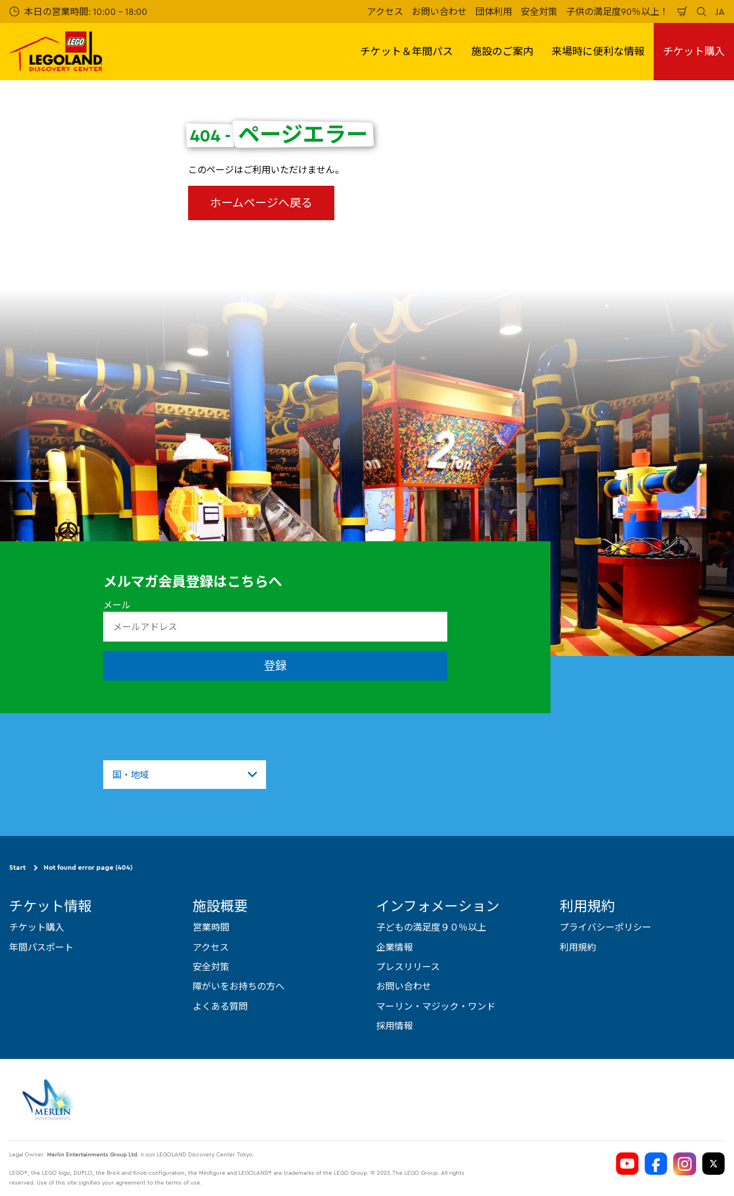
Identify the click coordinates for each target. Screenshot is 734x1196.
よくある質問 (220, 1005)
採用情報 (394, 1025)
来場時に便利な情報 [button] (598, 51)
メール (117, 605)
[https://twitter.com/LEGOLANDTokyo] (713, 1163)
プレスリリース (408, 966)
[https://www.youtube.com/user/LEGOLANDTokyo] (627, 1163)
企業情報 (394, 946)
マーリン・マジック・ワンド (435, 1005)
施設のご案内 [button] (502, 51)
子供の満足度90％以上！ (617, 11)
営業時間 (211, 927)
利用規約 (578, 946)
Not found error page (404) (88, 867)
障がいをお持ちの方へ (238, 986)
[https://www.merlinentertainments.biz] (49, 1099)
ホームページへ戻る (261, 203)
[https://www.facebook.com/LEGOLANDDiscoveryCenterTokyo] (656, 1163)
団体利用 (493, 11)
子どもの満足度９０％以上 (431, 927)
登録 (275, 665)
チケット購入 (694, 51)
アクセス (385, 11)
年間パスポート (41, 946)
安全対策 (539, 11)
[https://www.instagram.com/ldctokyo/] (684, 1163)
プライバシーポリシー (605, 927)
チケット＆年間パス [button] (406, 51)
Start (17, 867)
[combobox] (184, 774)
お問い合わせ (439, 11)
